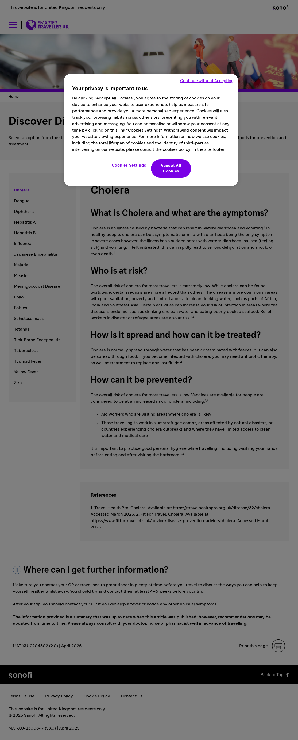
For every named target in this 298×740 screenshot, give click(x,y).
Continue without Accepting (207, 81)
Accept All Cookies (171, 168)
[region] (151, 130)
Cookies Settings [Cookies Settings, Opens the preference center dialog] (129, 165)
